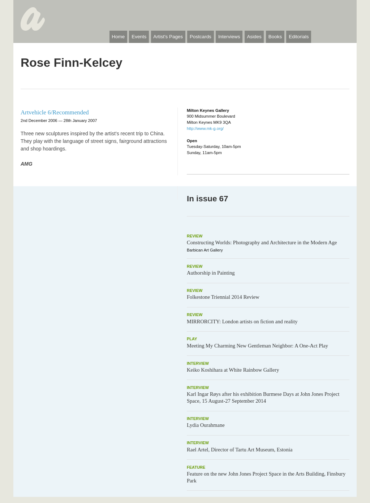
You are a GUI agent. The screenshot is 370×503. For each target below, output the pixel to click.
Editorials (299, 36)
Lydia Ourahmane (206, 425)
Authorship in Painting (211, 273)
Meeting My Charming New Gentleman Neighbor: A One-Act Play (257, 346)
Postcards (200, 36)
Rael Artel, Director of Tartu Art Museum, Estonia (239, 449)
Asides (254, 36)
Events (139, 36)
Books (275, 36)
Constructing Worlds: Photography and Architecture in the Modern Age (262, 242)
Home (118, 36)
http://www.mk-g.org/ (205, 128)
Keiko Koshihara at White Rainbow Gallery (233, 370)
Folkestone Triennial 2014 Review (223, 297)
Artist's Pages (168, 36)
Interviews (229, 36)
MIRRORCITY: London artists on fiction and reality (242, 321)
